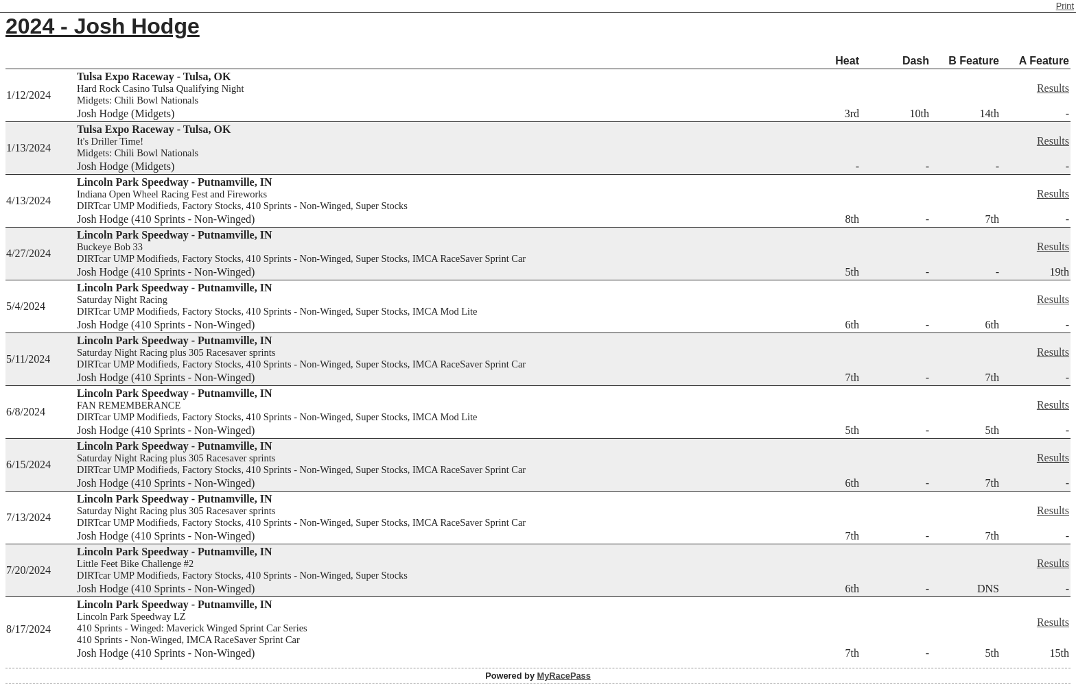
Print (1065, 6)
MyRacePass (564, 675)
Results (1053, 88)
